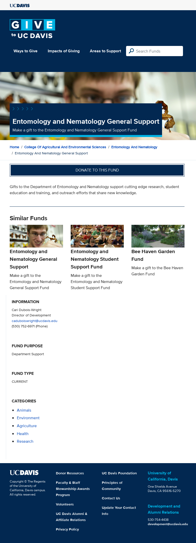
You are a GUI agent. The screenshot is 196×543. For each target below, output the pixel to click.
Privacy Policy (67, 529)
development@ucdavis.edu (168, 524)
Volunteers (65, 504)
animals (24, 410)
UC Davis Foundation (119, 473)
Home (14, 147)
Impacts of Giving (64, 51)
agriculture (27, 426)
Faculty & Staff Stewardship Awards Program (73, 488)
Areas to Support (105, 51)
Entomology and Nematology (134, 147)
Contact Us (111, 498)
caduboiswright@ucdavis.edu (34, 320)
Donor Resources (70, 473)
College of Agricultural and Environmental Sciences (65, 147)
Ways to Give (26, 51)
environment (28, 418)
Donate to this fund (97, 170)
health (23, 434)
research (25, 441)
